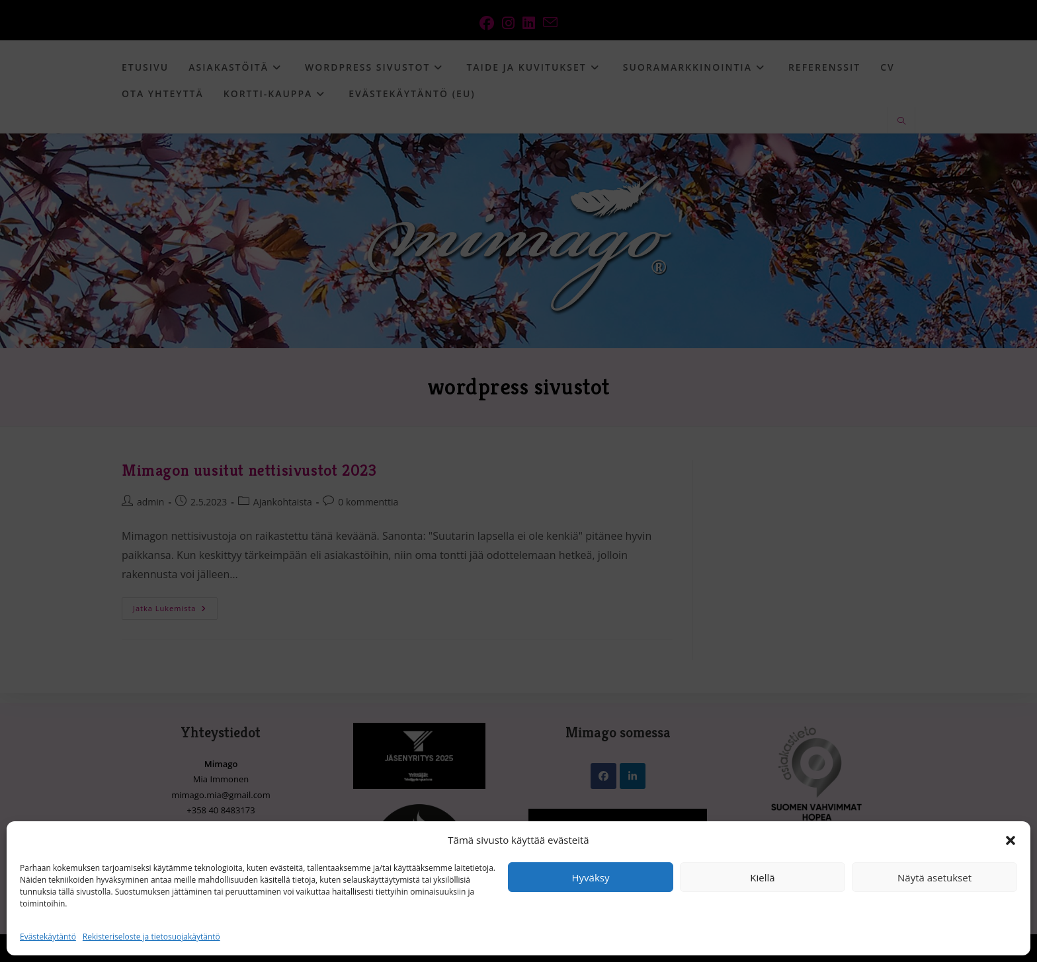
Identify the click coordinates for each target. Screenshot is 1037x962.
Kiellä (762, 877)
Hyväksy (591, 877)
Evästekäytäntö (48, 936)
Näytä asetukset (934, 877)
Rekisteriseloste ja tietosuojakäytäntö (151, 936)
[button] (1010, 840)
